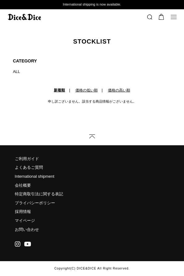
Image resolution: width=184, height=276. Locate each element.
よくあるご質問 (29, 167)
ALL (16, 71)
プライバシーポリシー (35, 203)
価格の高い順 (119, 90)
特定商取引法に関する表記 (39, 194)
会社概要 (23, 185)
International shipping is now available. (92, 4)
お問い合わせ (27, 229)
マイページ (25, 220)
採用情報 (23, 211)
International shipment (34, 176)
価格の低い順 (86, 90)
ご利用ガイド (27, 158)
